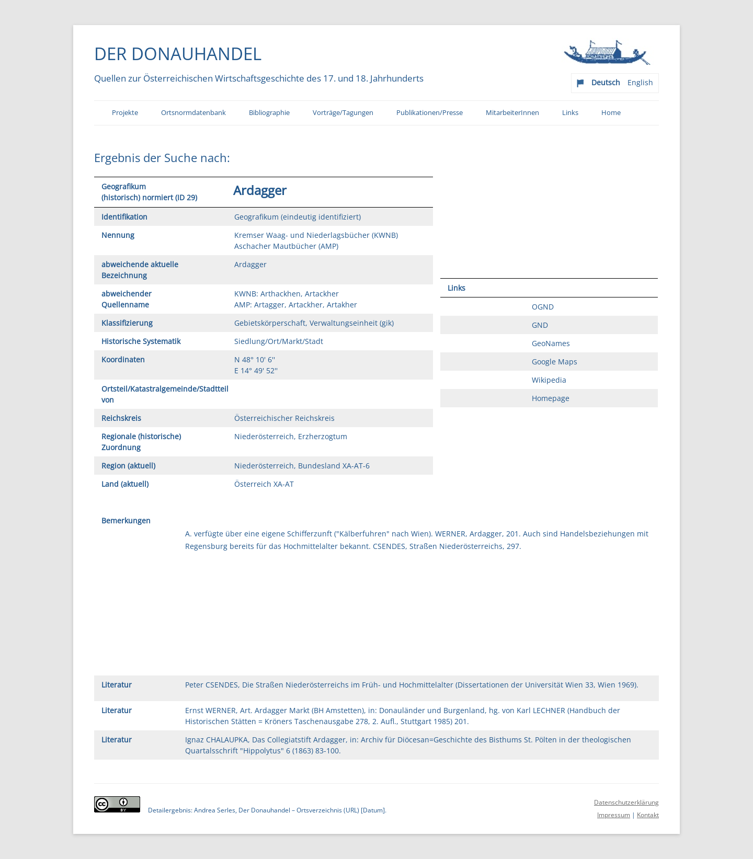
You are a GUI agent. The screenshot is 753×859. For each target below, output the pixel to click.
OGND (543, 307)
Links (570, 112)
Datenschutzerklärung (626, 802)
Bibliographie (269, 112)
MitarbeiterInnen (512, 112)
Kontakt (648, 814)
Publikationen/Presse (429, 112)
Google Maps (554, 361)
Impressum (613, 814)
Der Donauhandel (177, 53)
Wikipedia (549, 380)
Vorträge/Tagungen (343, 112)
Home (611, 112)
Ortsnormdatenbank (193, 112)
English (640, 82)
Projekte (125, 112)
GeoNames (551, 343)
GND (540, 325)
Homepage (550, 398)
